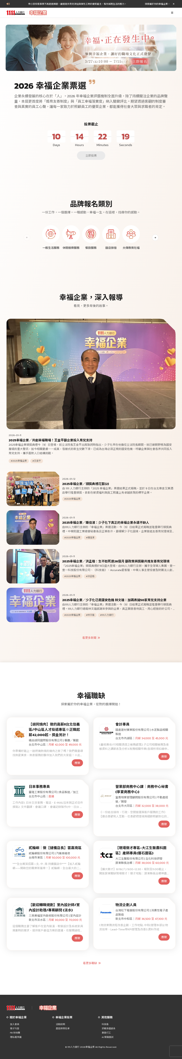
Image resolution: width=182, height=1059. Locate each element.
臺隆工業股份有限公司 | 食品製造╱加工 (54, 792)
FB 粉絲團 (15, 1032)
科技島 (105, 1024)
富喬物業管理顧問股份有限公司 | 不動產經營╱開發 (141, 799)
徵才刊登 (14, 1028)
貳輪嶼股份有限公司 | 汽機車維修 (49, 853)
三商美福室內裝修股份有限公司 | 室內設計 (55, 915)
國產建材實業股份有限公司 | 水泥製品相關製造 (141, 732)
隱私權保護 (15, 1037)
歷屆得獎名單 (63, 1028)
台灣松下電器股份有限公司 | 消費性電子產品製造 (141, 912)
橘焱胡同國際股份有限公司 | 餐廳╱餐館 (54, 740)
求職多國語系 (108, 1028)
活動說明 (60, 1024)
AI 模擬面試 (107, 1037)
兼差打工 (106, 1032)
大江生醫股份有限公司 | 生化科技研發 (138, 858)
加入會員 (14, 1024)
